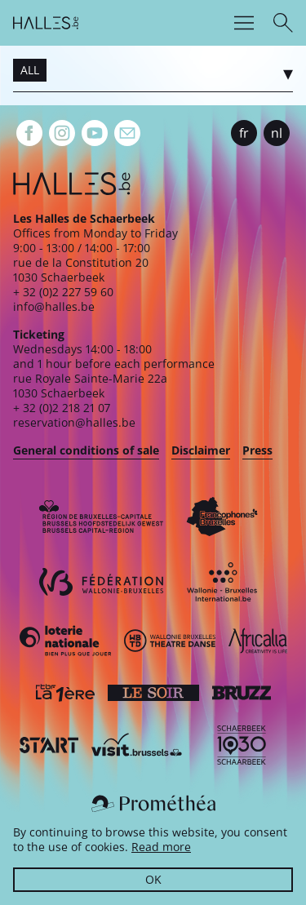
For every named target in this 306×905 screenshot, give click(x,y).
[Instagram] (62, 133)
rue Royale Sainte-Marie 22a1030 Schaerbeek (90, 385)
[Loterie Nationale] (65, 640)
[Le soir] (153, 692)
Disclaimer (200, 450)
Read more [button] (161, 846)
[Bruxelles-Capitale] (101, 516)
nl (276, 133)
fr (244, 133)
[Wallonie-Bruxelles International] (222, 581)
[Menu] (244, 23)
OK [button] (153, 879)
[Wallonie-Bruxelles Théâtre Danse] (169, 640)
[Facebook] (29, 133)
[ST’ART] (49, 745)
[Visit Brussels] (137, 745)
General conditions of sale (86, 450)
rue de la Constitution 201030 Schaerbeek (81, 270)
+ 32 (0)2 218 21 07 (61, 407)
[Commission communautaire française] (222, 516)
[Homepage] (45, 22)
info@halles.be (54, 306)
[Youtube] (95, 133)
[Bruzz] (241, 693)
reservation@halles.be (74, 422)
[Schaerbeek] (241, 745)
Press (257, 450)
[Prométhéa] (153, 804)
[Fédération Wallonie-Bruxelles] (101, 582)
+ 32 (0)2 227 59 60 (63, 291)
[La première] (65, 693)
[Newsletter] (127, 133)
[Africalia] (257, 641)
